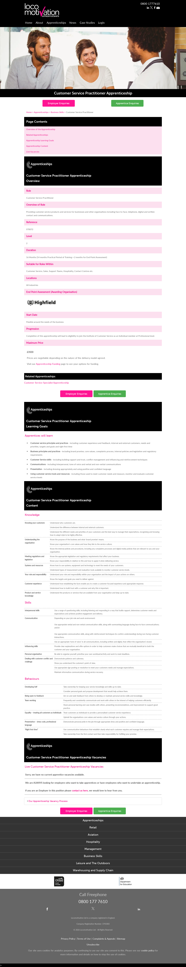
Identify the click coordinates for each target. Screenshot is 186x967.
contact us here (80, 790)
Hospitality (93, 842)
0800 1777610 (150, 3)
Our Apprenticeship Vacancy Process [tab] (47, 801)
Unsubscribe (93, 944)
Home (28, 22)
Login (101, 22)
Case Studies (87, 22)
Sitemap (121, 938)
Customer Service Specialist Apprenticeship (46, 382)
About (39, 22)
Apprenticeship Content (37, 145)
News (72, 22)
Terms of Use (84, 938)
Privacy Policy (68, 938)
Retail (93, 827)
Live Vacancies (32, 151)
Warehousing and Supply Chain (93, 870)
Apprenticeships (56, 22)
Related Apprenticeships (37, 134)
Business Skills (93, 856)
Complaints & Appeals (104, 938)
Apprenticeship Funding (48, 363)
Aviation (93, 834)
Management (93, 849)
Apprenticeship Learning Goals (40, 140)
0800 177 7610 (93, 901)
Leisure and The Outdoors (93, 863)
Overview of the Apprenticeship (40, 129)
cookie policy (147, 950)
